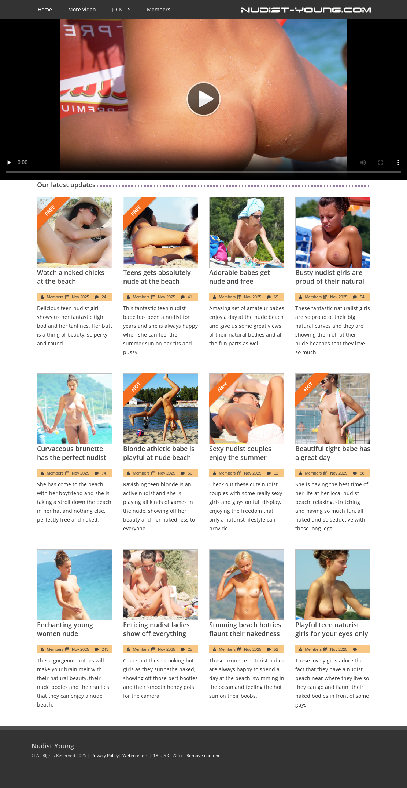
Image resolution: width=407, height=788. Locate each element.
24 (103, 297)
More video (82, 9)
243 (104, 649)
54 (362, 297)
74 (103, 473)
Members (158, 9)
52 (276, 649)
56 (190, 473)
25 (190, 649)
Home (45, 9)
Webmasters (135, 755)
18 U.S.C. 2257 (168, 755)
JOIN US (121, 9)
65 (276, 297)
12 (276, 473)
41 (190, 297)
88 (362, 473)
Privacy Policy (105, 755)
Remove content (202, 755)
